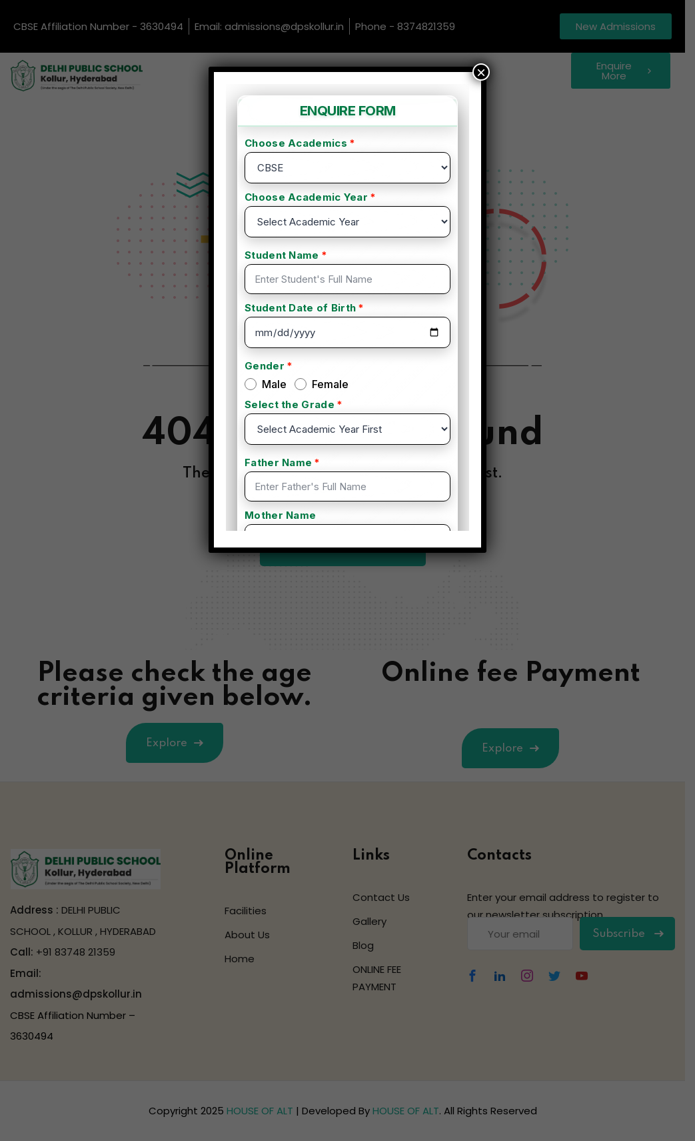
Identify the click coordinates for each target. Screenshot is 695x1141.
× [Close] (481, 72)
